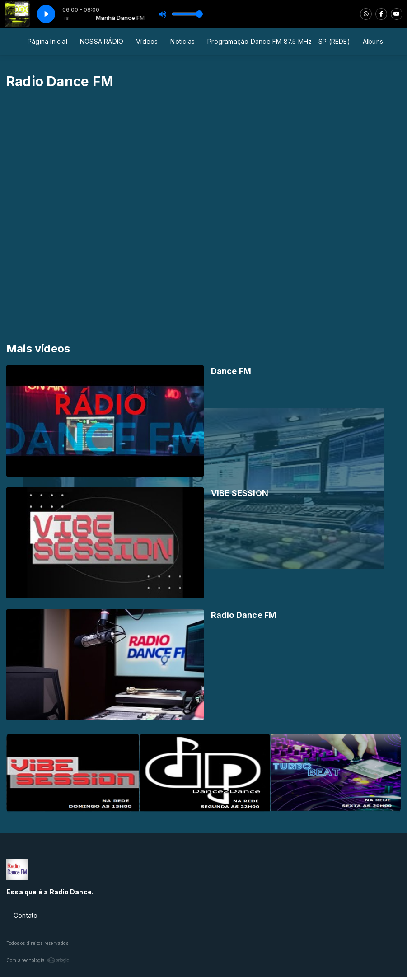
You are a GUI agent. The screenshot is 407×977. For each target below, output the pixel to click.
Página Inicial (47, 41)
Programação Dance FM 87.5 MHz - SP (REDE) (278, 41)
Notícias (182, 41)
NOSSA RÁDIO (101, 41)
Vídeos (147, 41)
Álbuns (373, 41)
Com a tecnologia (37, 960)
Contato (25, 915)
